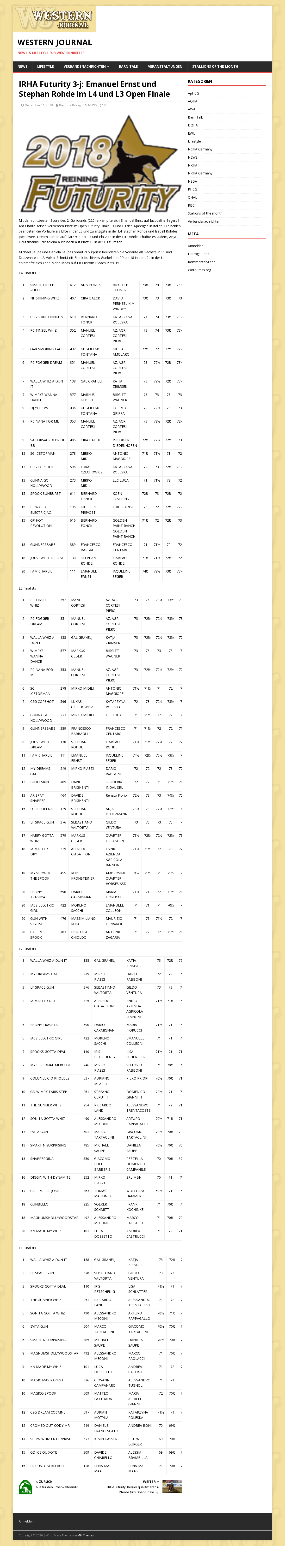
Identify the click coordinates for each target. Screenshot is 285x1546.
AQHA (192, 101)
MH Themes (86, 1535)
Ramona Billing (70, 105)
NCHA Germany (200, 149)
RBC (191, 205)
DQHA (193, 125)
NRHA (192, 165)
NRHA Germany (200, 173)
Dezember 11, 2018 (39, 105)
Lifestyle (45, 66)
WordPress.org (199, 270)
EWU (191, 133)
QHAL (192, 197)
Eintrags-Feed (198, 253)
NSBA (192, 181)
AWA (191, 109)
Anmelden (196, 246)
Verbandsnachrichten (85, 66)
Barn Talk (128, 66)
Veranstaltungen (165, 66)
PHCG (192, 189)
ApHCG (193, 93)
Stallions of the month (215, 66)
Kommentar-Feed (202, 262)
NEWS (22, 66)
